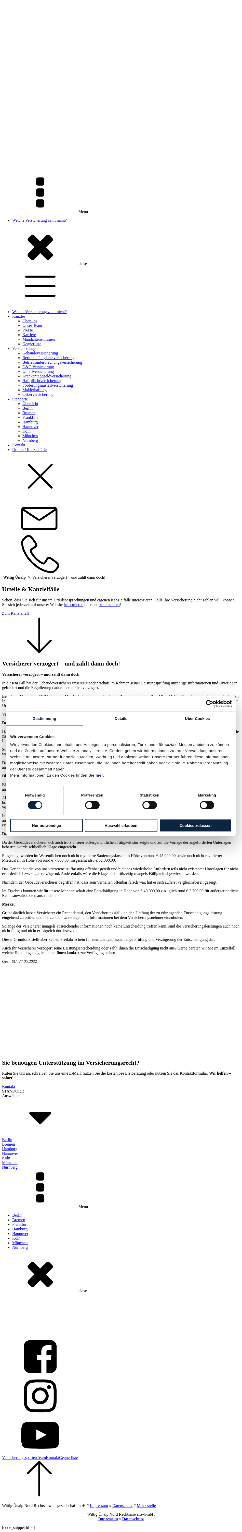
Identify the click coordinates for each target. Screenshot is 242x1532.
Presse (27, 330)
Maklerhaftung (34, 390)
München (30, 436)
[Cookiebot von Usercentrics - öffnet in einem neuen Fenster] (209, 703)
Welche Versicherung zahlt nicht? (39, 220)
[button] (121, 633)
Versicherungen (25, 348)
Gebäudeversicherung (40, 353)
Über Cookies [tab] (197, 718)
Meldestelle (146, 1505)
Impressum (99, 1505)
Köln (26, 431)
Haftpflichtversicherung (41, 380)
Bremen (28, 413)
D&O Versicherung (38, 367)
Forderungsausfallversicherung (47, 385)
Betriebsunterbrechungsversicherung (52, 362)
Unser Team (32, 325)
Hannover (30, 426)
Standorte (20, 399)
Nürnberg (30, 440)
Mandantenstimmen (38, 339)
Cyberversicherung (37, 394)
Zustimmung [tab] (44, 718)
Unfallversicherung (38, 371)
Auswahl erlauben (121, 825)
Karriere (29, 334)
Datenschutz (122, 1505)
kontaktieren (109, 604)
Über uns (29, 321)
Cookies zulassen (196, 825)
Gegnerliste (31, 344)
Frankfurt (30, 417)
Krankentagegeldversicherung (46, 376)
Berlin (27, 408)
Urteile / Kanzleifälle (29, 449)
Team (41, 1457)
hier (99, 775)
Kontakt (18, 445)
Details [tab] (121, 718)
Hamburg (30, 422)
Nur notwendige (46, 825)
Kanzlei (18, 316)
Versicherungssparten (19, 1457)
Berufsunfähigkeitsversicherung (48, 357)
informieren (74, 604)
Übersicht (30, 403)
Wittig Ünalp (14, 577)
